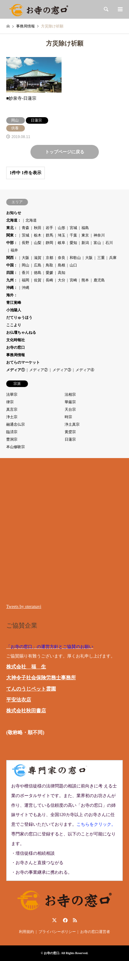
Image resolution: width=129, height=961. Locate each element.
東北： (11, 228)
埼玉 (61, 235)
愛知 (73, 243)
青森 (25, 228)
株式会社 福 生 (26, 666)
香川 (25, 272)
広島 (37, 265)
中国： (11, 265)
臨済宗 (11, 432)
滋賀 (37, 258)
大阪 (25, 258)
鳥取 (49, 265)
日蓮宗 (70, 439)
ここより (13, 325)
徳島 (37, 272)
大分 (61, 280)
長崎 (49, 280)
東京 (85, 235)
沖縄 (25, 287)
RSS (75, 920)
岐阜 (61, 243)
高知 (61, 272)
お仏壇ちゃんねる (21, 332)
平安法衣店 (18, 699)
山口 (73, 265)
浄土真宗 (72, 424)
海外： (11, 295)
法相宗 (70, 394)
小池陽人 (13, 310)
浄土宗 (11, 417)
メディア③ (62, 370)
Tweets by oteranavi (23, 606)
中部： (11, 243)
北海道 (31, 220)
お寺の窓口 (15, 347)
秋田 (37, 228)
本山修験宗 (15, 447)
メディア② (38, 370)
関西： (11, 258)
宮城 (73, 228)
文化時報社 (15, 340)
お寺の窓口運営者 (95, 932)
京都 (49, 258)
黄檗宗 (70, 432)
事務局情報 (15, 355)
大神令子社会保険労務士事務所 (41, 677)
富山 (97, 243)
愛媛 (49, 272)
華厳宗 (70, 402)
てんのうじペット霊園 (31, 688)
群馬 (49, 235)
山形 (61, 228)
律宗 (10, 402)
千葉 (73, 235)
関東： (11, 235)
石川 (109, 243)
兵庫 (113, 258)
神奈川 (99, 235)
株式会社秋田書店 (26, 710)
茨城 (25, 235)
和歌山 (75, 258)
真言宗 (11, 409)
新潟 (85, 243)
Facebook (64, 920)
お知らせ (13, 213)
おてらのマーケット (23, 362)
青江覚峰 (13, 302)
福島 (85, 228)
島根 (61, 265)
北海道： (13, 220)
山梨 (37, 243)
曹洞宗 (11, 439)
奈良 (61, 258)
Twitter (54, 920)
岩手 (49, 228)
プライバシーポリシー (57, 932)
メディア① (15, 370)
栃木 (37, 235)
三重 (101, 258)
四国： (11, 272)
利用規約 (26, 932)
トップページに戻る (64, 152)
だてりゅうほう (19, 317)
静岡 (49, 243)
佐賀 (37, 280)
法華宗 (11, 394)
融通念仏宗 (15, 424)
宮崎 (73, 280)
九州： (11, 280)
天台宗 (70, 409)
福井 (14, 250)
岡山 (25, 265)
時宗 (68, 417)
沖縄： (11, 287)
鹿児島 (99, 280)
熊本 (85, 280)
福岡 (25, 280)
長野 (25, 243)
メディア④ (85, 370)
